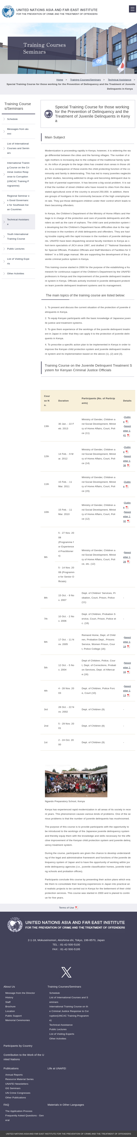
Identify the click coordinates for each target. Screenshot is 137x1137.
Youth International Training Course (17, 236)
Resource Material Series (19, 1079)
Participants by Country (18, 1045)
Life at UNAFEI (57, 1068)
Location (10, 1011)
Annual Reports (14, 1074)
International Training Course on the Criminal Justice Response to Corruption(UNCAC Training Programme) (18, 174)
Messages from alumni (18, 131)
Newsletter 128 (127, 557)
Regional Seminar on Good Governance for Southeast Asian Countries (18, 203)
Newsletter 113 (127, 691)
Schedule (12, 119)
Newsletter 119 (127, 642)
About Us (9, 986)
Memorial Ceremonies (17, 1020)
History (9, 997)
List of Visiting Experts (18, 261)
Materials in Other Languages (66, 1104)
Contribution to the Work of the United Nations (24, 1057)
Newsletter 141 (127, 431)
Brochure (10, 1006)
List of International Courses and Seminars (18, 148)
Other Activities (15, 273)
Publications (11, 1068)
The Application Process (18, 1111)
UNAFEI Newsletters (16, 1083)
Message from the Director (20, 993)
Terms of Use (68, 907)
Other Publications (15, 1097)
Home (60, 79)
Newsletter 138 (127, 461)
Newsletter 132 (127, 516)
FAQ (6, 1104)
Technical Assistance (119, 79)
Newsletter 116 (127, 667)
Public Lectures (15, 248)
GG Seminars (13, 1088)
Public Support (13, 1015)
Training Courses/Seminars (85, 79)
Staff (8, 1002)
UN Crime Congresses (17, 1093)
